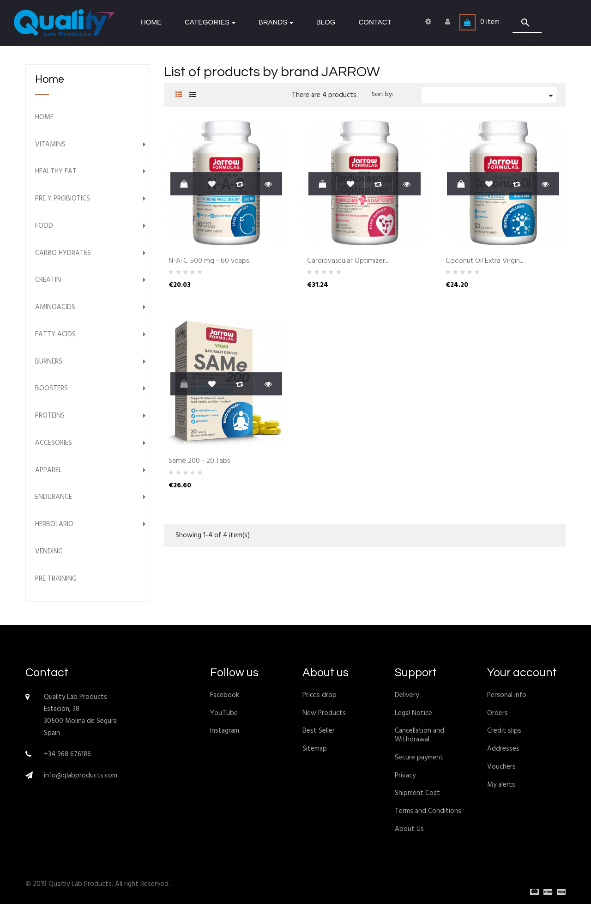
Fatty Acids (55, 334)
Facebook (224, 695)
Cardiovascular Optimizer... (347, 261)
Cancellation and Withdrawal (419, 735)
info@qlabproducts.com (80, 775)
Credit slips (504, 730)
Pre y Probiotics (62, 198)
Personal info (506, 695)
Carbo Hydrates (63, 253)
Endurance (53, 497)
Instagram (224, 730)
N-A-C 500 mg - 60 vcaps (209, 261)
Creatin (48, 280)
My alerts (501, 784)
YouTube (224, 713)
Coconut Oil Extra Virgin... (484, 261)
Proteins (50, 416)
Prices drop (319, 695)
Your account (522, 673)
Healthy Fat (56, 171)
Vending (49, 551)
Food (44, 226)
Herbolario (54, 524)
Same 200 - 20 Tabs (199, 461)
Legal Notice (413, 713)
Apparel (48, 470)
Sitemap (314, 748)
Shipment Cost (417, 793)
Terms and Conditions (428, 811)
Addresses (503, 748)
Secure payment (419, 757)
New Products (324, 713)
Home (49, 79)
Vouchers (501, 766)
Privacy (405, 775)
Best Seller (318, 730)
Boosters (51, 388)
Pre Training (56, 579)
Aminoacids (55, 307)
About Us (409, 829)
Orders (497, 713)
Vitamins (50, 144)
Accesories (53, 443)
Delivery (407, 695)
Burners (48, 362)
